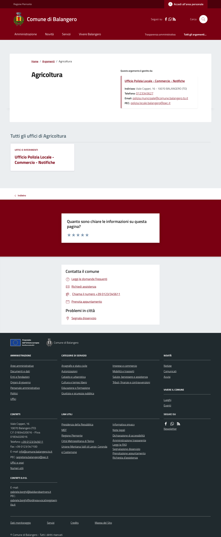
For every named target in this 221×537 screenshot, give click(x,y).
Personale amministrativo (25, 388)
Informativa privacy (124, 424)
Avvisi (167, 377)
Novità (49, 34)
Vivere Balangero (90, 34)
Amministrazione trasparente (129, 440)
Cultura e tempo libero (74, 382)
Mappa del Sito (103, 523)
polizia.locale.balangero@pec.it (150, 103)
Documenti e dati (20, 371)
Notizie (168, 366)
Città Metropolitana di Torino (77, 441)
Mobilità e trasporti (123, 371)
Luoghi (167, 400)
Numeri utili (16, 468)
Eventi (167, 405)
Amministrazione (26, 34)
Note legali (119, 430)
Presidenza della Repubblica (77, 424)
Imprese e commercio (125, 366)
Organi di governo (20, 382)
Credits (75, 523)
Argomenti (48, 61)
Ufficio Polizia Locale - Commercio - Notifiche (155, 81)
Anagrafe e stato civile (74, 366)
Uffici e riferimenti (26, 150)
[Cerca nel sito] (202, 19)
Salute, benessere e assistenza (130, 377)
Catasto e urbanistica (73, 377)
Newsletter (170, 429)
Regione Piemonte (22, 4)
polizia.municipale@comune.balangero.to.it (160, 98)
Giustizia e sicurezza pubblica (77, 393)
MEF (64, 430)
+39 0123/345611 (32, 442)
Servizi (66, 34)
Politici (14, 393)
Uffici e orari (17, 463)
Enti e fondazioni (20, 377)
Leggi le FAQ (120, 445)
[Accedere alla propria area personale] (186, 4)
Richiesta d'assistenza (125, 458)
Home (34, 61)
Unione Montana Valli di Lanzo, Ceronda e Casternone (84, 449)
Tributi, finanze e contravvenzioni (131, 382)
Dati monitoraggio (20, 523)
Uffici (13, 399)
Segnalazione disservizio (126, 449)
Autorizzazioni (69, 371)
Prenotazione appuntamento (129, 453)
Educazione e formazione (75, 388)
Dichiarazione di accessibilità (129, 435)
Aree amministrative (22, 366)
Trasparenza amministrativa (160, 34)
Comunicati (170, 371)
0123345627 (144, 93)
